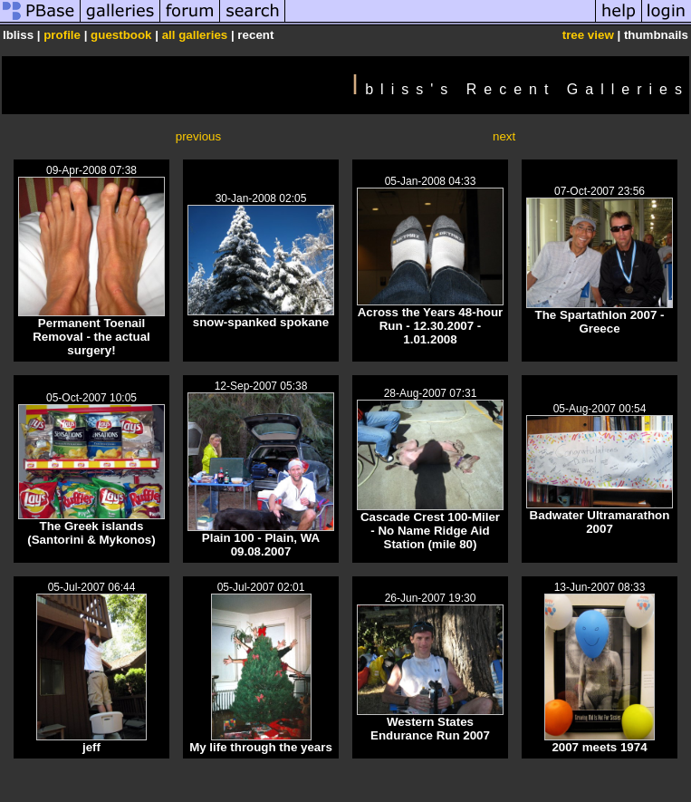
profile (62, 35)
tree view (588, 35)
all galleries (195, 35)
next (504, 136)
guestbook (121, 35)
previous (198, 136)
